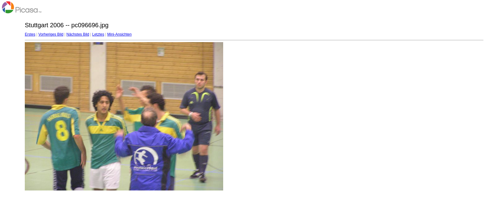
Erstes (30, 34)
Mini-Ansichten (119, 34)
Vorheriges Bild (51, 34)
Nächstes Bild (77, 34)
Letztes (98, 34)
